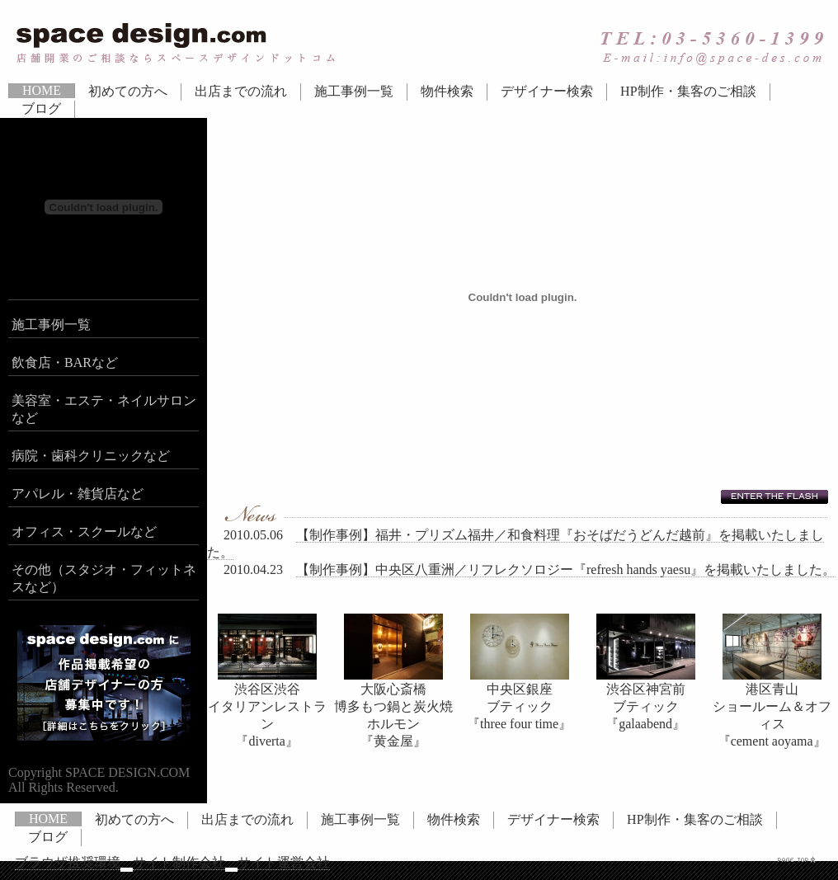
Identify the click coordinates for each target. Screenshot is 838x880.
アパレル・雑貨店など (78, 494)
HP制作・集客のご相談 (688, 91)
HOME (41, 90)
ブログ (41, 108)
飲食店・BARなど (65, 362)
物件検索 (447, 91)
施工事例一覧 (353, 91)
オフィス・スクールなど (84, 532)
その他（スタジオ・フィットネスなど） (104, 578)
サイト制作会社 (179, 862)
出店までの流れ (241, 91)
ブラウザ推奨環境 (67, 862)
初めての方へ (127, 91)
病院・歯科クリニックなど (91, 456)
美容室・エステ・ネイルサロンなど (104, 409)
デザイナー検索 (547, 91)
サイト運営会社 (284, 862)
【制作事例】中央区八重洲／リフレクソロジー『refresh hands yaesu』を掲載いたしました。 (566, 569)
